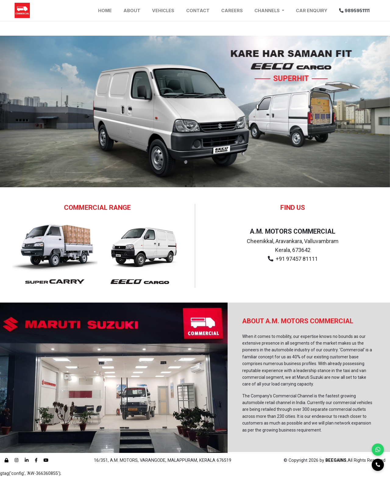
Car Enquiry (311, 10)
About (131, 10)
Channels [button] (267, 10)
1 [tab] (186, 186)
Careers (232, 10)
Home (105, 10)
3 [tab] (204, 186)
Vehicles (163, 10)
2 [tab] (195, 186)
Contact (198, 10)
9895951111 (354, 10)
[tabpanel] (195, 111)
